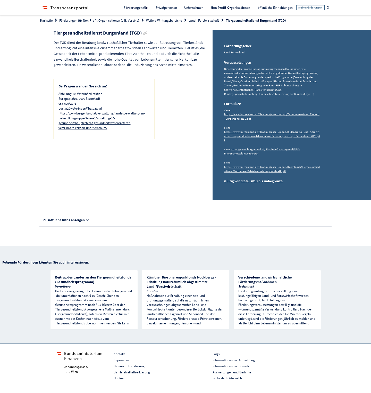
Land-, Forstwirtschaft (204, 20)
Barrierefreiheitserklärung (132, 372)
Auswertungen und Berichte (232, 372)
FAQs (216, 354)
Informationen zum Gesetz (231, 366)
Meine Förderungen (310, 7)
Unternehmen (193, 8)
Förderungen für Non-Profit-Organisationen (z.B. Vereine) (99, 20)
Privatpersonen (166, 8)
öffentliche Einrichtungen (275, 8)
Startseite (46, 20)
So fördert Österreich (227, 378)
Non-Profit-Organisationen (232, 7)
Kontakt (119, 354)
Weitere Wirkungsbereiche (164, 20)
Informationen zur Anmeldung (234, 360)
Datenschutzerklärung (129, 366)
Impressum (121, 360)
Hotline (118, 378)
